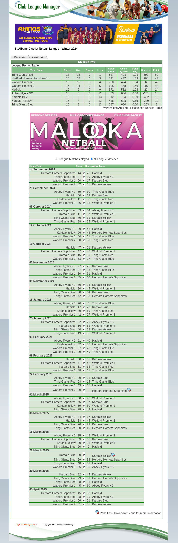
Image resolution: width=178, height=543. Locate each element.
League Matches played (74, 159)
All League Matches (105, 159)
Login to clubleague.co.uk (26, 524)
